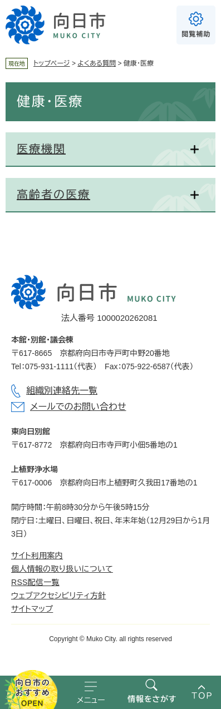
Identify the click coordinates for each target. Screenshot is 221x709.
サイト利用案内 (37, 555)
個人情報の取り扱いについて (62, 568)
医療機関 (41, 149)
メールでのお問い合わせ (78, 406)
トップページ (51, 63)
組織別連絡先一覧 (61, 390)
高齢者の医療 (53, 195)
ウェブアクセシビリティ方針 (58, 595)
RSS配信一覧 (35, 582)
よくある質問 (96, 63)
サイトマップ (32, 608)
